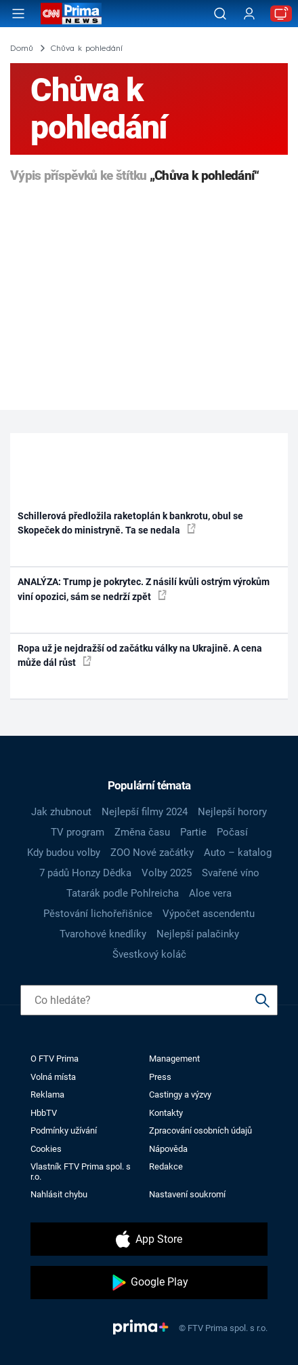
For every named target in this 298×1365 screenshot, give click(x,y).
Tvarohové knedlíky (103, 934)
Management (174, 1058)
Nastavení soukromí (187, 1194)
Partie (193, 832)
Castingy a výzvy (180, 1094)
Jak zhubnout (61, 812)
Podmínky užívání (63, 1130)
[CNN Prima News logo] (71, 13)
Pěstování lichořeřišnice (97, 914)
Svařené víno (230, 873)
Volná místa (53, 1077)
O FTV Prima (54, 1058)
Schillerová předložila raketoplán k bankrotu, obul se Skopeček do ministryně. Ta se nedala (130, 523)
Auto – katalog (238, 852)
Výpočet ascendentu (209, 914)
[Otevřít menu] (18, 13)
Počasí (232, 832)
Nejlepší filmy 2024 (145, 812)
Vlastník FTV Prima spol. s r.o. (80, 1171)
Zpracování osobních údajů (200, 1130)
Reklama (47, 1094)
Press (160, 1077)
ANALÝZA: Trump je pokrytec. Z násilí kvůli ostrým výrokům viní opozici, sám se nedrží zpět (144, 588)
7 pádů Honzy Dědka (85, 873)
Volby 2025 (167, 873)
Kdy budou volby (63, 852)
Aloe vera (210, 893)
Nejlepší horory (232, 812)
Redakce (166, 1166)
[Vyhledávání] (220, 13)
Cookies (46, 1149)
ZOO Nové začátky (152, 852)
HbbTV (43, 1113)
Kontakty (166, 1113)
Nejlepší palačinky (197, 934)
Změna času (142, 832)
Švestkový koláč (149, 954)
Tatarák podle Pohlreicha (122, 893)
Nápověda (168, 1149)
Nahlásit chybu (58, 1194)
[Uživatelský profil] (249, 13)
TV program (77, 832)
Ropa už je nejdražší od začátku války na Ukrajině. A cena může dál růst (140, 655)
